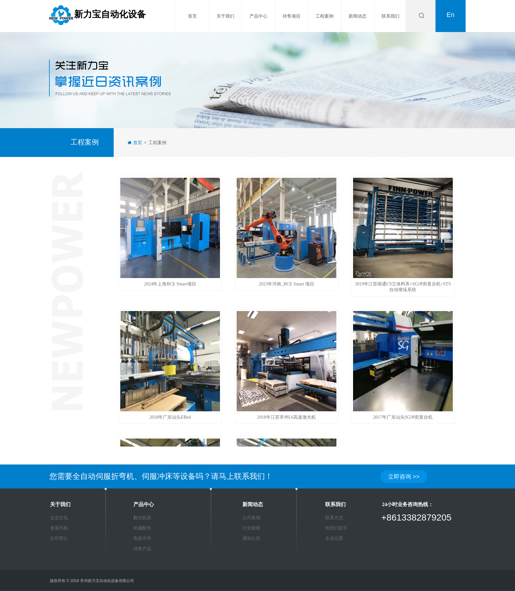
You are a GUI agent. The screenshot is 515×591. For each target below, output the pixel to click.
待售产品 (142, 548)
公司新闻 (251, 517)
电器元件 (142, 538)
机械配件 (142, 527)
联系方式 (334, 517)
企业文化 (59, 517)
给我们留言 (336, 527)
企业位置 (334, 538)
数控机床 (142, 517)
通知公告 (251, 538)
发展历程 (59, 527)
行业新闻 (251, 527)
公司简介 (59, 538)
